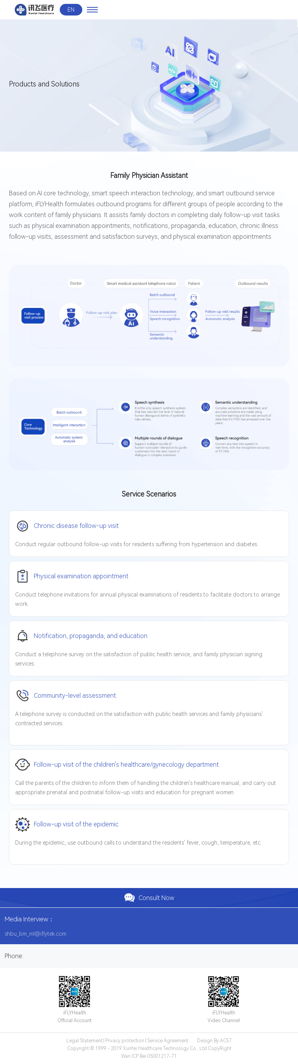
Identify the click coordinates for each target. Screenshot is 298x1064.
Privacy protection (124, 1040)
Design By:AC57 (214, 1040)
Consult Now (149, 898)
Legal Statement (84, 1040)
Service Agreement (167, 1040)
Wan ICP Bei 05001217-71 (149, 1056)
